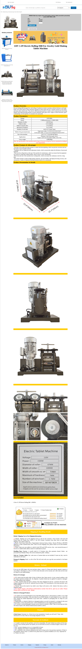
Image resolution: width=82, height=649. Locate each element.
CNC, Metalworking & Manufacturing (7, 11)
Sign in (9, 2)
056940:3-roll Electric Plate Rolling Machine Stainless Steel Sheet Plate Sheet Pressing (7, 100)
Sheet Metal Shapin (18, 11)
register (12, 2)
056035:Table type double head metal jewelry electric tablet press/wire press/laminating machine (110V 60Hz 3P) (7, 83)
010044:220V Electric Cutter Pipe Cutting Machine (7, 65)
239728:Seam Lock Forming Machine (7, 49)
